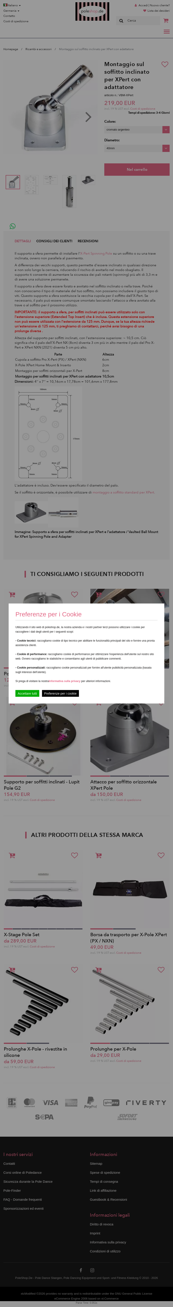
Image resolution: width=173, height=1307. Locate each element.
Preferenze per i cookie (60, 693)
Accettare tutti (27, 693)
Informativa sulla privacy (64, 681)
